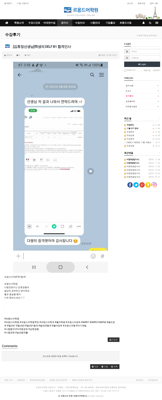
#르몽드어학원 (11, 318)
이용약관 (21, 380)
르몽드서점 (125, 22)
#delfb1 (85, 322)
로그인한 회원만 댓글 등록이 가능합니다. (60, 356)
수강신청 (129, 135)
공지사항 (129, 85)
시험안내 (95, 22)
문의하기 (139, 380)
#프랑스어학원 (11, 322)
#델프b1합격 (31, 325)
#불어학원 (60, 322)
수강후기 (12, 34)
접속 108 (154, 3)
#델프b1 (11, 325)
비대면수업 (49, 22)
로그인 (130, 3)
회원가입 (141, 3)
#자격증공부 (21, 329)
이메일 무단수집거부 (58, 380)
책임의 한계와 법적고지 (82, 380)
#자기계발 (81, 325)
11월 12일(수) (23, 3)
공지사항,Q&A (65, 23)
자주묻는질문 (131, 106)
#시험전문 (9, 332)
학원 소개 (8, 380)
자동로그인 (129, 70)
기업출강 (110, 22)
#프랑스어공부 (73, 322)
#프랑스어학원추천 (29, 322)
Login (142, 64)
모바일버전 (153, 380)
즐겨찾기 (8, 3)
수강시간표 (34, 22)
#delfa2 (102, 322)
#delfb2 (94, 322)
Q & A (128, 90)
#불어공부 (57, 325)
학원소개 (19, 22)
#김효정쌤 (33, 329)
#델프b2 (20, 325)
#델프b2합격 (44, 325)
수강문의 (129, 131)
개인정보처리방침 (37, 380)
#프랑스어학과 (46, 322)
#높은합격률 (21, 332)
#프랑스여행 (69, 325)
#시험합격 (9, 329)
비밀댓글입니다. (132, 166)
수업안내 (80, 22)
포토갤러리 (130, 101)
